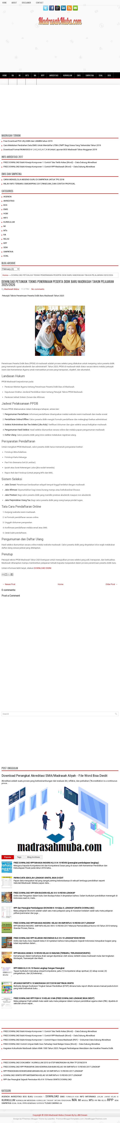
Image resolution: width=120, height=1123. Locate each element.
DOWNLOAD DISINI (42, 568)
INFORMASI (90, 1096)
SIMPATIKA (90, 75)
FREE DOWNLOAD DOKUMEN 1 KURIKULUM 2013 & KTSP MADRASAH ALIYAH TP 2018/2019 (45, 1062)
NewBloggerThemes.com (96, 1119)
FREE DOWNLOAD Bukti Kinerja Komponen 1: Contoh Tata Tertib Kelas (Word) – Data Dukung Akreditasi (50, 162)
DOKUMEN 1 (39, 1097)
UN (60, 1103)
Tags (19, 857)
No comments (37, 289)
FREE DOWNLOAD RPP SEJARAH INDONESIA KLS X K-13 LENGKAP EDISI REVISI (49, 938)
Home (5, 275)
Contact (39, 2)
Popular (7, 857)
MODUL (85, 1100)
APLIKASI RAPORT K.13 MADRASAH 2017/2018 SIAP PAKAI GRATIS (44, 983)
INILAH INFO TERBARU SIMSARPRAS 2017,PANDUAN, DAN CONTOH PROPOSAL (39, 184)
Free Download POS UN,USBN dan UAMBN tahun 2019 (27, 141)
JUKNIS (107, 1097)
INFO (4, 81)
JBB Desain (82, 1115)
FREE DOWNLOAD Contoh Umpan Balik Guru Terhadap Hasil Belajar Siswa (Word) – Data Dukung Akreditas (51, 1044)
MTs (27, 75)
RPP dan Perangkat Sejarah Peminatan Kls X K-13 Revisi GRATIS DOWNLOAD (37, 1079)
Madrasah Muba (11, 289)
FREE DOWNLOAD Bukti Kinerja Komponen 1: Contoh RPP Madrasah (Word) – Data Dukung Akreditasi (49, 166)
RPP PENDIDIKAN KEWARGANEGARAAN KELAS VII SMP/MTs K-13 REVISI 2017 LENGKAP (43, 1071)
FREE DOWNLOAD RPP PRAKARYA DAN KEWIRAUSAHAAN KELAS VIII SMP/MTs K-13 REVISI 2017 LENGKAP (51, 1067)
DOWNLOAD (52, 1096)
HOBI (13, 81)
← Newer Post (8, 584)
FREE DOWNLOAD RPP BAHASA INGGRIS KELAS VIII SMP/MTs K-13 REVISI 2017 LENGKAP (54, 923)
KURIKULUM (67, 75)
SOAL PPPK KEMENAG (26, 1103)
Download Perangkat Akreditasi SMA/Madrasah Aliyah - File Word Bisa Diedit (55, 776)
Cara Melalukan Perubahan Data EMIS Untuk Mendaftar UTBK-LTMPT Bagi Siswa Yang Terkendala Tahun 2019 (52, 145)
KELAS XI (114, 1097)
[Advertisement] (60, 49)
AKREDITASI (53, 75)
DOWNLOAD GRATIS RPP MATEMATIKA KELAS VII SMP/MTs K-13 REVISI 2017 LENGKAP (42, 1075)
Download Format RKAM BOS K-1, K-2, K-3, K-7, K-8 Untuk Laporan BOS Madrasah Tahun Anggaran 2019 (50, 149)
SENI (21, 81)
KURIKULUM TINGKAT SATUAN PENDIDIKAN (53, 1100)
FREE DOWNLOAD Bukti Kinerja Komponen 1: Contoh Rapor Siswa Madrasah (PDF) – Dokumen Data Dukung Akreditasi (57, 1040)
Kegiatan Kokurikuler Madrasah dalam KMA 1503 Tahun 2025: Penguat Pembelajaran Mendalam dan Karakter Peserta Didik (58, 1048)
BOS (109, 75)
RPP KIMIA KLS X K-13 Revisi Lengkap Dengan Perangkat (39, 968)
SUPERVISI (40, 1103)
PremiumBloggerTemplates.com (70, 1119)
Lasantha (51, 1119)
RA (13, 75)
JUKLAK (100, 1097)
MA (35, 75)
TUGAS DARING (52, 1103)
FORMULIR (70, 1097)
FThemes (26, 1119)
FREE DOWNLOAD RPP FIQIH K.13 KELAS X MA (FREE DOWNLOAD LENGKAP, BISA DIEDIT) (54, 998)
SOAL (101, 75)
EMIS (79, 75)
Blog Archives (33, 857)
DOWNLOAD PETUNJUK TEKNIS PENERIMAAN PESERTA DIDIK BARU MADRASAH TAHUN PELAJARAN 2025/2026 (58, 283)
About (14, 2)
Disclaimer (26, 2)
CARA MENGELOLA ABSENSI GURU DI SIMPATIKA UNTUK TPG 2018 (33, 179)
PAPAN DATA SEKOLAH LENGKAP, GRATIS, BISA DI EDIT (38, 878)
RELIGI (6, 239)
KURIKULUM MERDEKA (26, 1100)
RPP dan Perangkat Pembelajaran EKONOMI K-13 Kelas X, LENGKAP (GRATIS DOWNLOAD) (54, 908)
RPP (42, 75)
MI (19, 75)
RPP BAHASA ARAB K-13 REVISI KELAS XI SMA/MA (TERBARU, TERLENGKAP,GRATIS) (52, 953)
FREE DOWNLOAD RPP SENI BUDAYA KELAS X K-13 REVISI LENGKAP (44, 893)
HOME (4, 2)
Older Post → (112, 584)
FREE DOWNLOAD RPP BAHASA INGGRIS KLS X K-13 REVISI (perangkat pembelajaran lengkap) (56, 863)
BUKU (30, 1096)
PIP (96, 1100)
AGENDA (31, 81)
